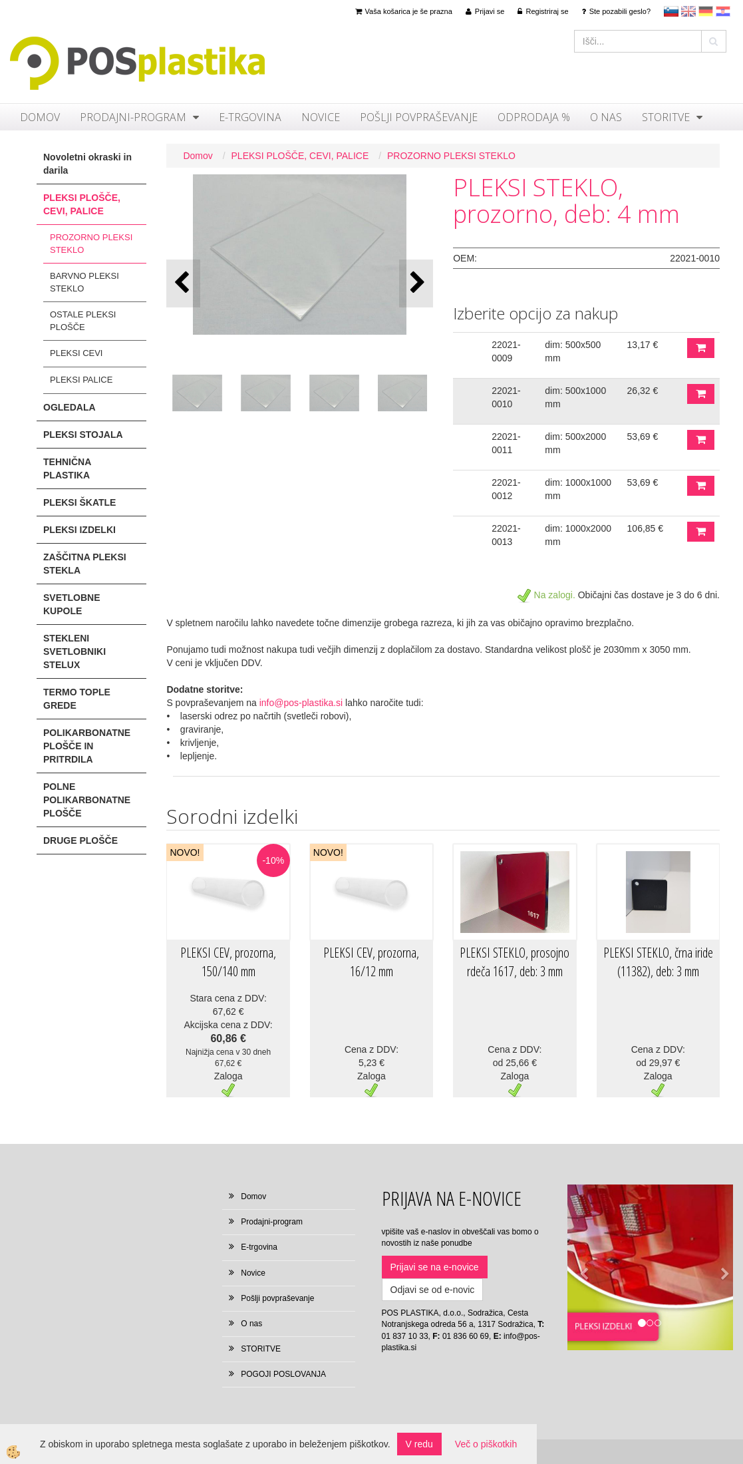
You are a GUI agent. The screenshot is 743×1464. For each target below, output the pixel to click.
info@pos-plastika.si (301, 702)
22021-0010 (506, 397)
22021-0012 (506, 489)
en (688, 11)
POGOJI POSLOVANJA (283, 1374)
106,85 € (645, 528)
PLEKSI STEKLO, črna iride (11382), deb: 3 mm (658, 962)
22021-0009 (506, 351)
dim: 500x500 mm (573, 351)
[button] (416, 283)
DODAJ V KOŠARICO (700, 348)
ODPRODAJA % (534, 117)
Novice (320, 117)
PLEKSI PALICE (81, 380)
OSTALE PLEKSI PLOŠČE (83, 320)
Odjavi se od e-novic (432, 1289)
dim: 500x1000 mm (575, 397)
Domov (40, 117)
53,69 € (643, 436)
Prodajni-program (133, 117)
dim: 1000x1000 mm (578, 489)
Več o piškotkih (486, 1444)
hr (723, 11)
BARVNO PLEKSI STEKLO (84, 282)
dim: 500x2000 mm (575, 443)
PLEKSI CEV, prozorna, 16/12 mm (371, 962)
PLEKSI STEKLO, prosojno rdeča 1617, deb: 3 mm (514, 962)
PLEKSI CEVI (76, 353)
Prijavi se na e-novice (434, 1267)
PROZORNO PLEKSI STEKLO (91, 243)
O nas (606, 117)
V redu (419, 1444)
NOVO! (185, 852)
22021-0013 (506, 535)
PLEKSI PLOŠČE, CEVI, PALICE (300, 155)
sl (671, 11)
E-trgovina (250, 117)
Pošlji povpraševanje (419, 117)
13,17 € (643, 344)
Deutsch (705, 11)
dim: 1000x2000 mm (578, 535)
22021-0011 (506, 443)
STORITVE (666, 117)
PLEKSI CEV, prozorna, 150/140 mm (228, 962)
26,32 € (643, 390)
